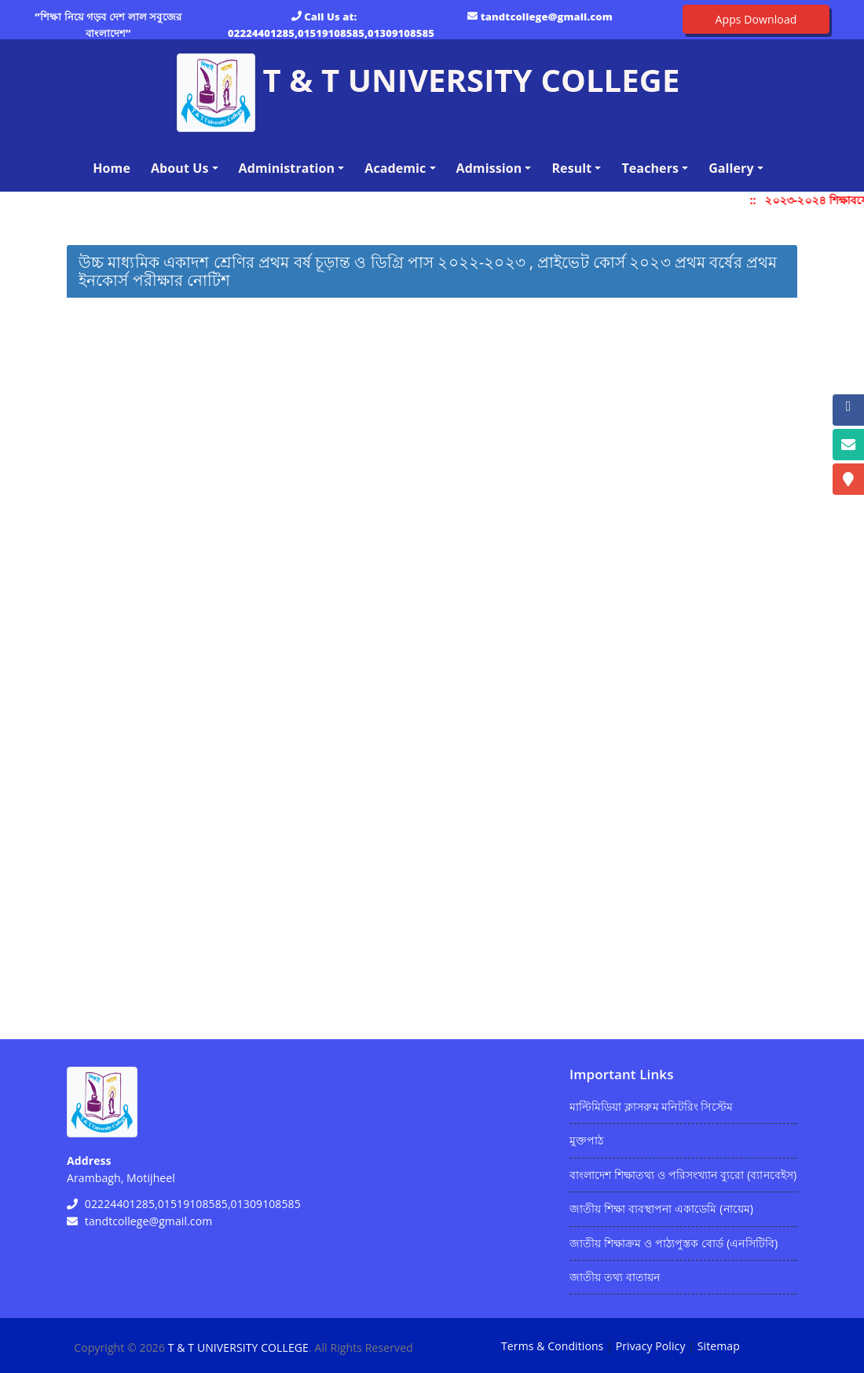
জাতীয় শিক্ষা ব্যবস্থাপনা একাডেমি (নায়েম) (661, 1208)
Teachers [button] (650, 168)
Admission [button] (489, 168)
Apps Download (756, 19)
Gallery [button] (731, 168)
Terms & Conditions (552, 1345)
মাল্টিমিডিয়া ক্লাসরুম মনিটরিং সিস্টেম (651, 1106)
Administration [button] (287, 168)
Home (115, 167)
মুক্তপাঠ (586, 1140)
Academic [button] (395, 168)
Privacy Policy (651, 1345)
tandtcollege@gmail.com (547, 16)
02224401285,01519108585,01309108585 (331, 33)
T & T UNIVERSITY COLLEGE (238, 1347)
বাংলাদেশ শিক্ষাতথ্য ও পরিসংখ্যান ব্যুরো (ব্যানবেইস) (682, 1174)
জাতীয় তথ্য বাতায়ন (614, 1276)
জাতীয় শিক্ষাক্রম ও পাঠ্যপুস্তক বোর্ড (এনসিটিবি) (673, 1243)
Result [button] (571, 168)
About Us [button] (180, 168)
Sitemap (718, 1345)
